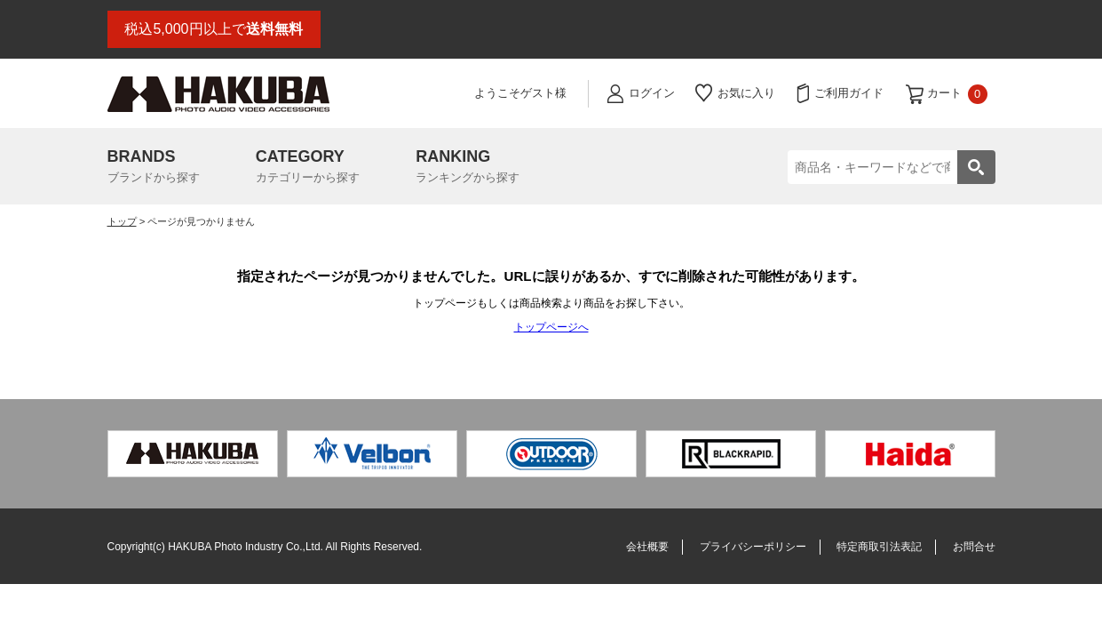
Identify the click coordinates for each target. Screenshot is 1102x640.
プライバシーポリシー (753, 546)
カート (957, 94)
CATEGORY (308, 168)
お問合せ (974, 546)
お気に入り (746, 93)
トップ (122, 221)
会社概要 (647, 546)
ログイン (652, 93)
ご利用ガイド (849, 93)
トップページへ (551, 327)
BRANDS (153, 168)
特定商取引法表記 (879, 546)
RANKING (467, 168)
